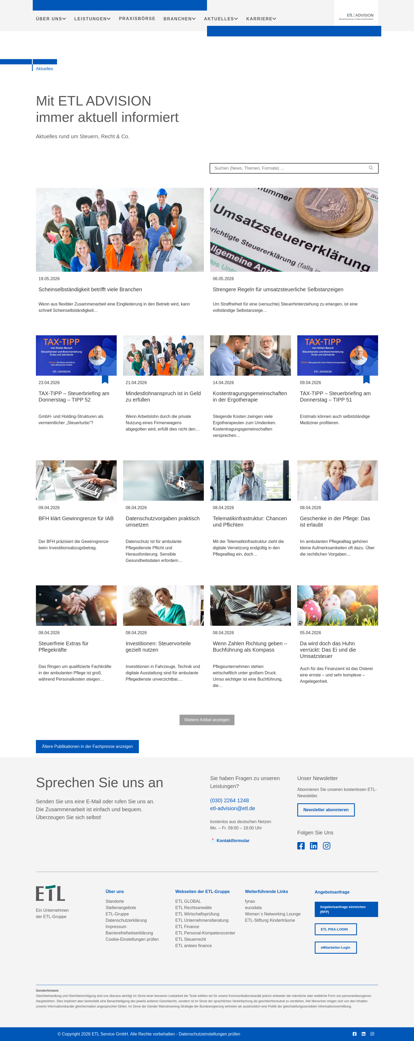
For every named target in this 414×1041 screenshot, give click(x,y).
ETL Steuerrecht (190, 939)
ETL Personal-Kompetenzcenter (205, 933)
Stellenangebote (121, 907)
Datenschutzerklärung (126, 920)
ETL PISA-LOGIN (334, 929)
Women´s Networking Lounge (272, 914)
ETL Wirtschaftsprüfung (197, 914)
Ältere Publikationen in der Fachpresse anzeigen (87, 746)
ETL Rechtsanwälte (193, 907)
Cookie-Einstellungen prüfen (132, 939)
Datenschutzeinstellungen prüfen (209, 1034)
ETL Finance (187, 926)
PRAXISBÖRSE (137, 18)
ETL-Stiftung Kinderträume (270, 920)
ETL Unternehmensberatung (201, 920)
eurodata (253, 907)
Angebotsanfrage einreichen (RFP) (343, 909)
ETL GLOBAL (188, 901)
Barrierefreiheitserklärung (129, 933)
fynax (250, 901)
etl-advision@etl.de (232, 808)
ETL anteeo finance (193, 945)
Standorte (115, 901)
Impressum (116, 926)
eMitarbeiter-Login (335, 947)
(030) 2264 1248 (229, 800)
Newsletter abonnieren (326, 810)
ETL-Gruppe (117, 914)
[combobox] (294, 168)
